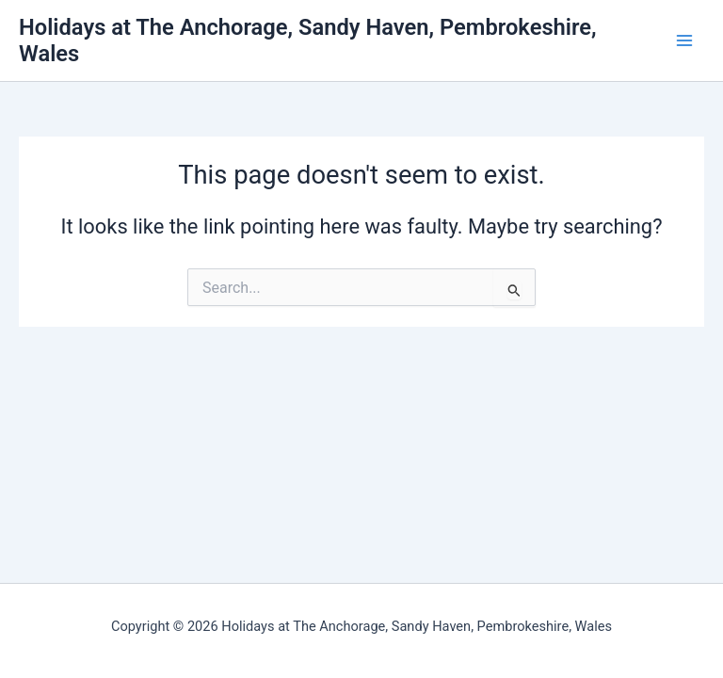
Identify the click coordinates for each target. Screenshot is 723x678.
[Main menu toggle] (684, 40)
